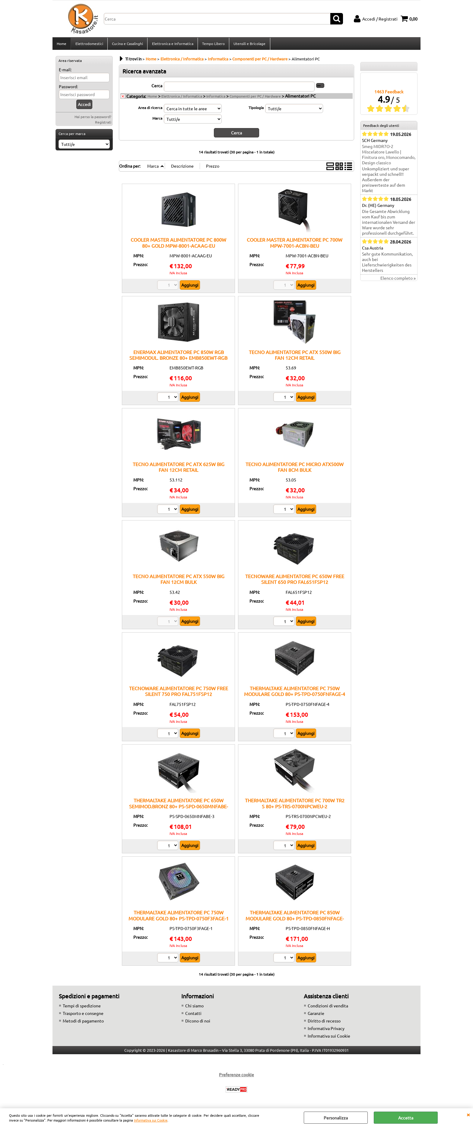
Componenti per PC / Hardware (255, 97)
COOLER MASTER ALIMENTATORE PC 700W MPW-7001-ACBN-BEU (294, 244)
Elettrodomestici (89, 44)
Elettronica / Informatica (181, 97)
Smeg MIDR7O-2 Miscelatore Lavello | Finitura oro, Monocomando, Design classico (388, 156)
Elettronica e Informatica (172, 44)
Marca (157, 120)
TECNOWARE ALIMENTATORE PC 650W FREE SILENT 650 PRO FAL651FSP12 (294, 581)
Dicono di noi (197, 1022)
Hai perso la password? (93, 118)
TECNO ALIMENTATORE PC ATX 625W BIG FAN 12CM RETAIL (178, 469)
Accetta (405, 1117)
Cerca (156, 87)
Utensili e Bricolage (249, 44)
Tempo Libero (213, 44)
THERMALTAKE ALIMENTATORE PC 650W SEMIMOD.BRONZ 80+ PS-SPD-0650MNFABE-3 (178, 808)
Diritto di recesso (324, 1022)
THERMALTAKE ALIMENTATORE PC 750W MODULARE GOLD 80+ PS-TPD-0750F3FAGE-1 (179, 917)
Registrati (103, 123)
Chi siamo (194, 1007)
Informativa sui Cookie (150, 1120)
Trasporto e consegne (83, 1014)
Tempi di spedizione (82, 1007)
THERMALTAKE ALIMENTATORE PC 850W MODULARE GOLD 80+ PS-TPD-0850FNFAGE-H (295, 920)
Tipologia (256, 109)
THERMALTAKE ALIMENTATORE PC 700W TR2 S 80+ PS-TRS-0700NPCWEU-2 (294, 805)
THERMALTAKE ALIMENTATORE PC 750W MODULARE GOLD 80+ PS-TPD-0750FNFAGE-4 (294, 693)
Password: (68, 88)
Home (61, 44)
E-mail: (65, 71)
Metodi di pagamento (83, 1022)
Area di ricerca (150, 109)
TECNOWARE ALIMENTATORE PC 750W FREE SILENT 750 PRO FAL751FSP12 (178, 693)
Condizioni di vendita (328, 1007)
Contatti (193, 1014)
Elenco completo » (398, 280)
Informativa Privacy (326, 1029)
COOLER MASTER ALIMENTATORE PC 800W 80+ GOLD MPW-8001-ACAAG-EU (178, 244)
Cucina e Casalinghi (127, 44)
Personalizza (336, 1117)
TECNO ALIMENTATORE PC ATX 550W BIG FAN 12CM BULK (178, 581)
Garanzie (316, 1014)
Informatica (215, 97)
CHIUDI (468, 1114)
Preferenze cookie (236, 1076)
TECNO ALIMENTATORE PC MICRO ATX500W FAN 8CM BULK (295, 469)
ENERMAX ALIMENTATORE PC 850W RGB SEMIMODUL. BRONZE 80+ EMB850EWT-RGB (178, 356)
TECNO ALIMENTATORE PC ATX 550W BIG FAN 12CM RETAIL (295, 356)
